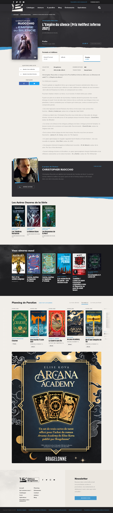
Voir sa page (97, 166)
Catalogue (30, 8)
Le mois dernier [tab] (74, 302)
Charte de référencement (75, 510)
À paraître (51, 8)
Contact (36, 492)
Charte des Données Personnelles (57, 510)
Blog (60, 8)
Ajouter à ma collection (27, 69)
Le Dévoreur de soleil (25, 14)
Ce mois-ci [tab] (84, 302)
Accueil (21, 488)
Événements (69, 8)
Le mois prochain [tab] (95, 302)
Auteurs (41, 8)
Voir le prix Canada (95, 43)
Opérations (82, 8)
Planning (36, 488)
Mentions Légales (21, 510)
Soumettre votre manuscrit (79, 2)
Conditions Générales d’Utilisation (37, 510)
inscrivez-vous (85, 498)
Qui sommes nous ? (25, 490)
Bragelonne (57, 67)
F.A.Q (20, 495)
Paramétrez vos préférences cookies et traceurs (96, 510)
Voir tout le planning (45, 302)
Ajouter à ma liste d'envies (28, 74)
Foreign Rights (95, 2)
